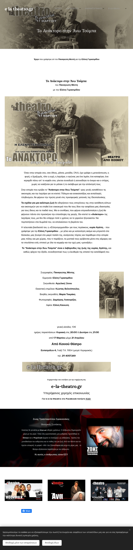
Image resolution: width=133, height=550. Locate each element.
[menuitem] (96, 8)
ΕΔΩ (88, 398)
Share (26, 511)
